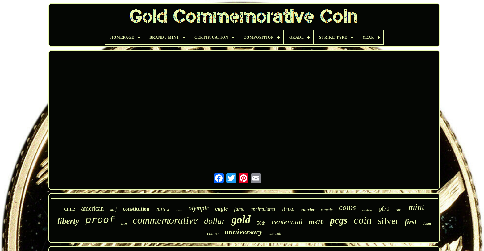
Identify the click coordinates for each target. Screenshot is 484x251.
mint (416, 207)
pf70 (384, 209)
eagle (221, 208)
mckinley (367, 210)
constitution (136, 209)
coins (347, 207)
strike (288, 208)
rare (398, 209)
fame (239, 209)
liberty (68, 221)
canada (327, 209)
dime (69, 209)
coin (363, 220)
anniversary (243, 232)
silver (388, 220)
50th (261, 223)
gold (240, 220)
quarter (308, 209)
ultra (179, 210)
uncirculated (262, 209)
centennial (287, 222)
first (410, 222)
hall (124, 224)
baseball (275, 234)
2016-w (162, 209)
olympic (199, 208)
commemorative (165, 220)
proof (100, 220)
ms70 (316, 222)
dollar (214, 221)
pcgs (339, 220)
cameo (213, 233)
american (92, 208)
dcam (427, 223)
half (113, 209)
